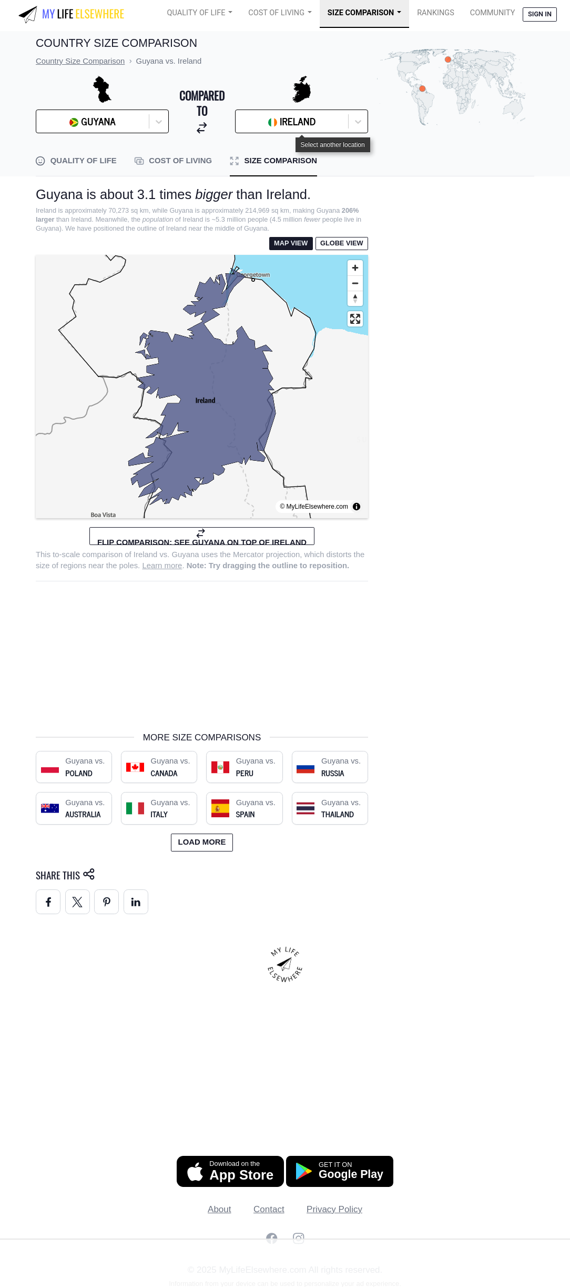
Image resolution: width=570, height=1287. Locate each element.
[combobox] (68, 122)
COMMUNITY (492, 12)
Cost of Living (276, 12)
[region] (202, 386)
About (219, 1209)
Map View (291, 243)
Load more (202, 842)
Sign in (540, 14)
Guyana (185, 554)
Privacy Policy (334, 1209)
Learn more (162, 565)
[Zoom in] (355, 267)
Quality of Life (196, 12)
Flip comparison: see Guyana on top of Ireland (202, 536)
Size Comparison (361, 12)
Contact (268, 1209)
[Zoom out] (355, 283)
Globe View (341, 243)
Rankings (435, 12)
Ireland (145, 554)
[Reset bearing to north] (355, 298)
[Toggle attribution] (356, 506)
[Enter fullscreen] (355, 318)
